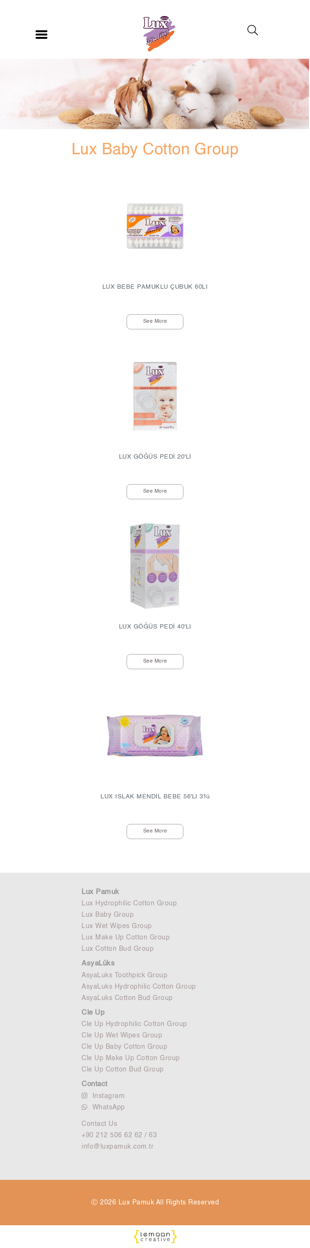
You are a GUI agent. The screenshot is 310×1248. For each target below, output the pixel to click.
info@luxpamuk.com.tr (118, 1146)
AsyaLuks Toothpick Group (124, 975)
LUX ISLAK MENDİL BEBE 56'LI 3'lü (155, 797)
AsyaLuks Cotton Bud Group (127, 998)
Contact (95, 1084)
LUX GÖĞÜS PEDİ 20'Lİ (155, 457)
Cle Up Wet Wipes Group (122, 1035)
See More (155, 321)
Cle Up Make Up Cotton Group (131, 1058)
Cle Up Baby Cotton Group (124, 1047)
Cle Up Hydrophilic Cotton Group (134, 1024)
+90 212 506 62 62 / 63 (119, 1135)
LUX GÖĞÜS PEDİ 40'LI (155, 627)
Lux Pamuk (100, 891)
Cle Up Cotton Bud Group (123, 1069)
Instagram (103, 1095)
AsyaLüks (98, 963)
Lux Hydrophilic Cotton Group (129, 903)
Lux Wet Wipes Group (117, 926)
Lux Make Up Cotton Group (126, 937)
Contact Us (99, 1124)
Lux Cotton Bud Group (118, 949)
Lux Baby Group (108, 915)
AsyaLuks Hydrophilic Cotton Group (139, 986)
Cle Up (93, 1012)
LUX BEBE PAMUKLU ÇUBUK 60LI (155, 287)
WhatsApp (103, 1107)
